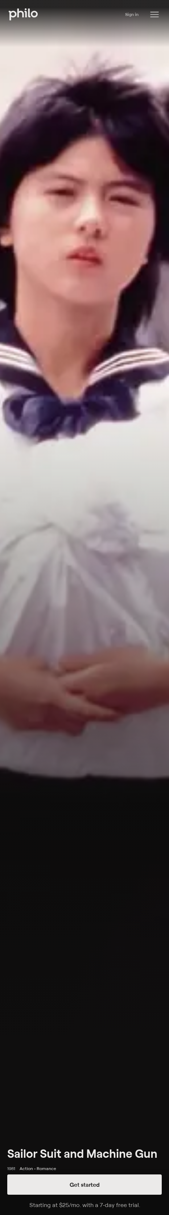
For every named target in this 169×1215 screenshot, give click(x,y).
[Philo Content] (154, 14)
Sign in (132, 14)
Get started (85, 1184)
